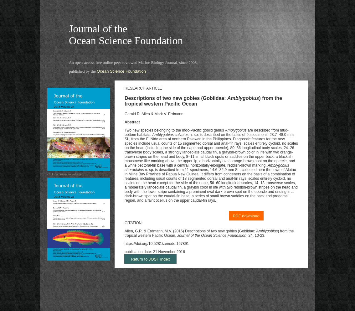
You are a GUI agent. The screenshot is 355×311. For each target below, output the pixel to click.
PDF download (246, 216)
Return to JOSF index (150, 259)
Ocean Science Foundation (121, 71)
